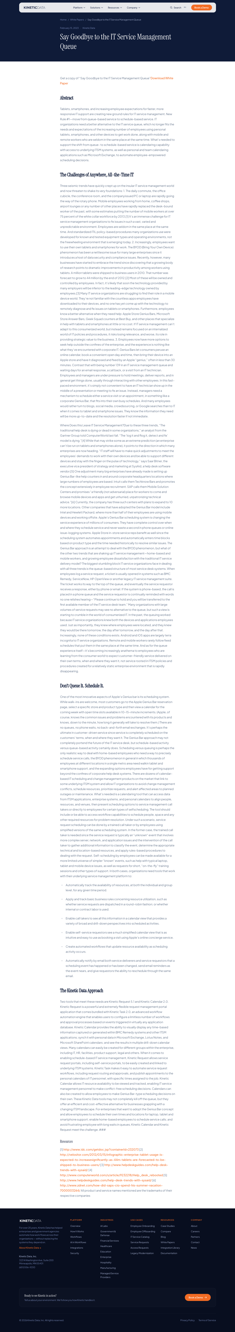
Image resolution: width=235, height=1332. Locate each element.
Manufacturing (108, 1267)
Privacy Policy (187, 1320)
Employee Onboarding (143, 1225)
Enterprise (105, 1256)
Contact (195, 1242)
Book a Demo (201, 7)
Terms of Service (207, 1320)
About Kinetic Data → (30, 1247)
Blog (163, 1236)
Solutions (96, 7)
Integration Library (170, 1247)
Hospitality (106, 1262)
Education (105, 1251)
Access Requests (140, 1247)
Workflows (76, 1236)
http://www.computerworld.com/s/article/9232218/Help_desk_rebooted (111, 1175)
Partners (195, 1236)
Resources (115, 7)
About (194, 1225)
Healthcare (106, 1246)
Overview (75, 1225)
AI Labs (104, 1225)
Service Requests (140, 1242)
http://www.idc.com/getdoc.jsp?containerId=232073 (101, 1149)
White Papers (77, 19)
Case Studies (168, 1225)
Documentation (169, 1253)
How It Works (77, 1231)
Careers (195, 1231)
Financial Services (109, 1240)
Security (74, 1253)
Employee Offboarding (143, 1231)
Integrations (76, 1247)
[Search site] (178, 7)
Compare (166, 1231)
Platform (79, 7)
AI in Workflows (78, 1242)
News (194, 1247)
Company (134, 7)
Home (63, 19)
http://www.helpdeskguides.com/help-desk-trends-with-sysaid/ (106, 1180)
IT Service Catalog (140, 1236)
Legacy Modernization (142, 1253)
